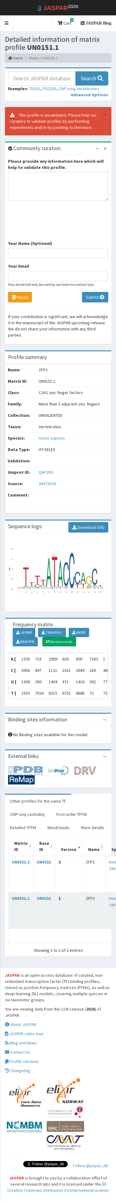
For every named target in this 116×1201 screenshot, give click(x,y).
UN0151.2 (20, 862)
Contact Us (17, 1052)
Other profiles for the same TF (38, 801)
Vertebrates (88, 88)
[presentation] (55, 224)
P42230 (49, 88)
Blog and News (21, 1043)
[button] (6, 23)
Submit (95, 297)
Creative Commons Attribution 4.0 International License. (58, 1187)
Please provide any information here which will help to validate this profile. (56, 164)
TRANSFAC (51, 632)
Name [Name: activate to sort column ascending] (94, 849)
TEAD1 (35, 88)
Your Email (18, 266)
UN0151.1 (20, 898)
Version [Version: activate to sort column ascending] (68, 849)
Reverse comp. (59, 641)
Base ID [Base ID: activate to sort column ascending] (44, 846)
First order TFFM (71, 814)
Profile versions (22, 1061)
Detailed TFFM (23, 827)
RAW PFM (25, 641)
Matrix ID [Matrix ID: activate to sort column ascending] (21, 846)
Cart (66, 22)
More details (92, 827)
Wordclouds (58, 827)
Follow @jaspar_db (90, 1165)
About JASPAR (21, 1024)
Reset (20, 297)
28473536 (47, 483)
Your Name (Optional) (30, 243)
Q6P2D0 (46, 472)
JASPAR (24, 632)
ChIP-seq (66, 88)
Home (15, 58)
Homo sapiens (52, 438)
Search (92, 78)
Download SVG (88, 527)
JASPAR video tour (24, 1033)
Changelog (17, 1070)
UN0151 (44, 862)
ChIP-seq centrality (27, 814)
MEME (79, 632)
